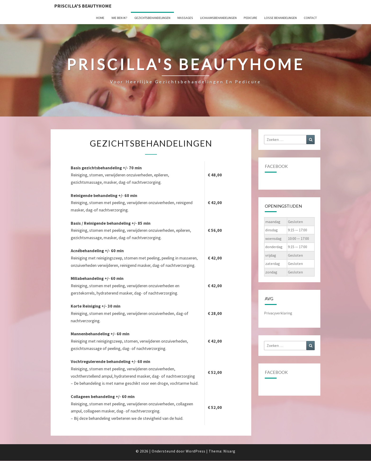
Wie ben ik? (119, 18)
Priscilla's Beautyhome (82, 6)
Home (100, 18)
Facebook (276, 166)
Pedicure (250, 18)
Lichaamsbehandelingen (218, 18)
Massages (185, 18)
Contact (310, 18)
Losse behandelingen (280, 18)
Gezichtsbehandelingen (152, 18)
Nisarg (229, 451)
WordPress (195, 451)
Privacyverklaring (278, 313)
